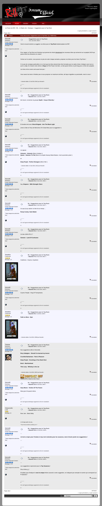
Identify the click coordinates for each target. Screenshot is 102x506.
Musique (30, 28)
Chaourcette (9, 408)
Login (91, 8)
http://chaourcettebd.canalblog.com (29, 424)
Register (95, 8)
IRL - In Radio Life (21, 28)
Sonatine (8, 254)
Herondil (7, 38)
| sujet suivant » (92, 31)
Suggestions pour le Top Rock (43, 28)
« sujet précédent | (82, 31)
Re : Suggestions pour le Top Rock (38, 95)
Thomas (7, 344)
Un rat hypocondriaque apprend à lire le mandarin (34, 88)
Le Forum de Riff (10, 28)
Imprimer (94, 33)
